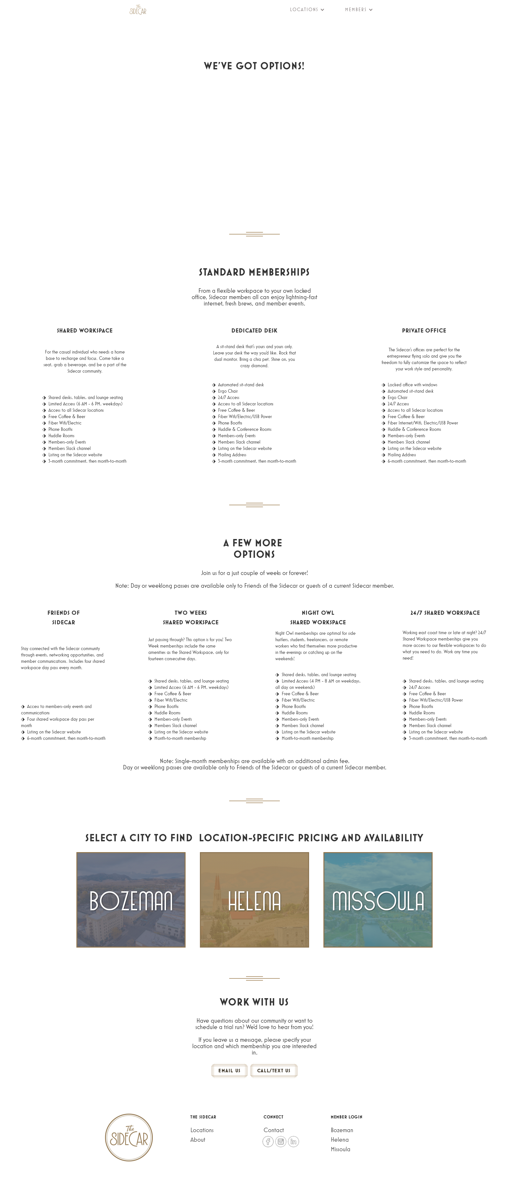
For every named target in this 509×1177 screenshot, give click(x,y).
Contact (274, 1130)
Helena (340, 1139)
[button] (303, 9)
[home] (138, 9)
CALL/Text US (274, 1071)
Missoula (340, 1149)
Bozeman (342, 1130)
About (197, 1139)
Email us (229, 1071)
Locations (202, 1130)
